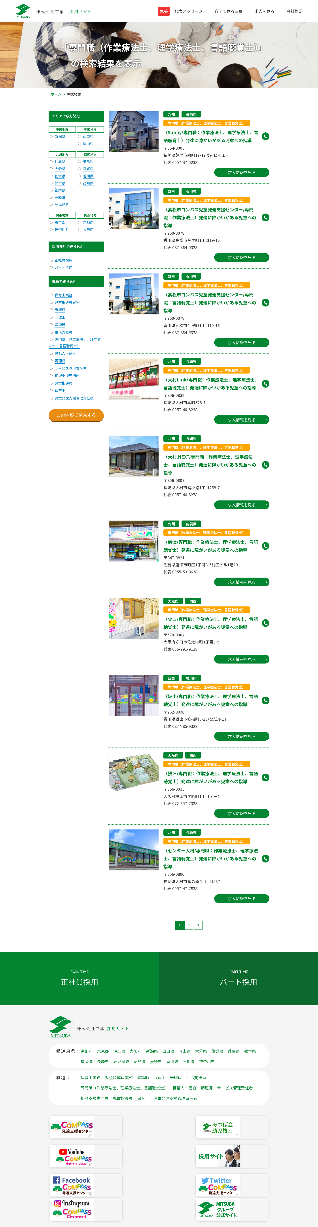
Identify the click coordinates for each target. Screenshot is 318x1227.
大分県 (60, 168)
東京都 (60, 222)
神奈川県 (62, 229)
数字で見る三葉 (228, 11)
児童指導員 (63, 383)
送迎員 (60, 324)
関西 (193, 601)
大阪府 (173, 601)
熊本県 (60, 183)
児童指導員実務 (67, 302)
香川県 (191, 191)
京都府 (88, 222)
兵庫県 (234, 1061)
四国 (171, 191)
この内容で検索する (76, 415)
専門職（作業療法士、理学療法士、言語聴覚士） (207, 123)
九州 (171, 114)
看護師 (60, 309)
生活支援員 (63, 332)
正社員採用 (63, 260)
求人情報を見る (242, 172)
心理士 (60, 317)
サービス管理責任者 (71, 368)
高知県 (88, 183)
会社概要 (295, 11)
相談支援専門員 (67, 375)
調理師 (60, 360)
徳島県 (88, 161)
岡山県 (88, 143)
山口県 (88, 136)
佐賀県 (191, 523)
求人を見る (264, 11)
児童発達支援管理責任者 (74, 398)
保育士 (60, 390)
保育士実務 (63, 294)
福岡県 (60, 190)
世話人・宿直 (65, 353)
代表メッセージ (189, 11)
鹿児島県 (62, 204)
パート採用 (63, 267)
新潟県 (60, 136)
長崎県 (191, 114)
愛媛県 (88, 168)
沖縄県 (60, 161)
